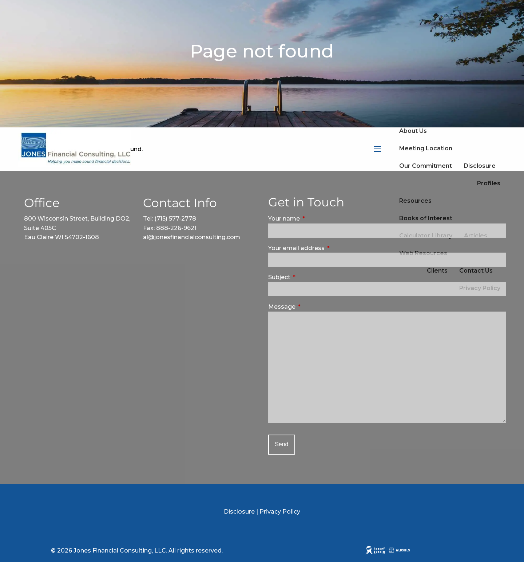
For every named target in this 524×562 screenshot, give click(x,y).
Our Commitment (425, 165)
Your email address (327, 248)
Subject (310, 277)
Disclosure (480, 165)
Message (312, 306)
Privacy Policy (279, 511)
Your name (314, 218)
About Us (413, 130)
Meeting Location (425, 148)
